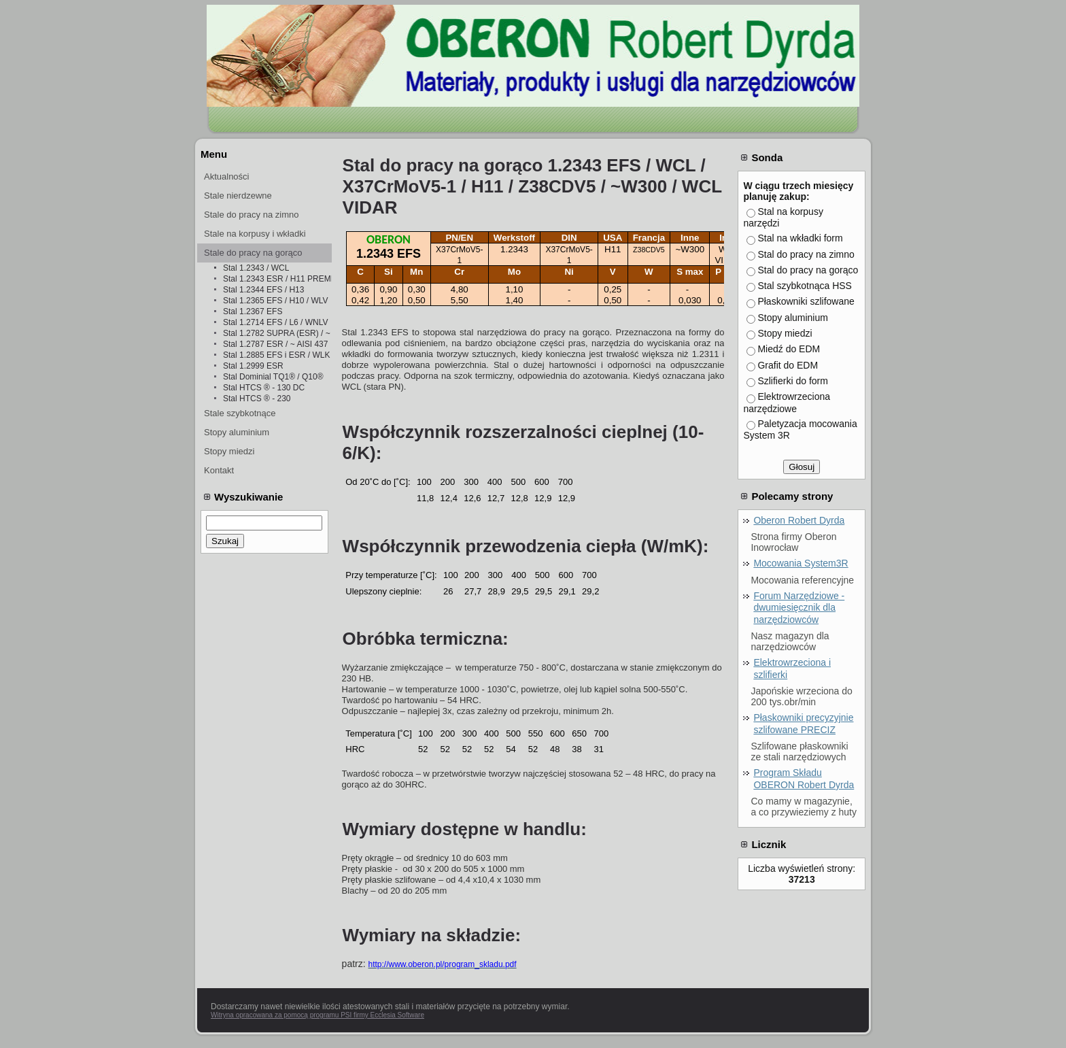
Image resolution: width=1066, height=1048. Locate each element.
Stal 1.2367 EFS (252, 311)
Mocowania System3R (800, 563)
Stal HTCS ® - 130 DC (264, 387)
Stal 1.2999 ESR (253, 366)
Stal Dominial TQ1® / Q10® (273, 377)
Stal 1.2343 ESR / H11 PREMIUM (277, 279)
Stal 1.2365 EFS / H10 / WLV (275, 300)
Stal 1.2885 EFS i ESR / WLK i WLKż (277, 355)
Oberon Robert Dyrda (798, 520)
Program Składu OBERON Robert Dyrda (803, 778)
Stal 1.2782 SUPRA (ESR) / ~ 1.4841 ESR (277, 333)
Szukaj (225, 541)
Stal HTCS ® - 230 (257, 398)
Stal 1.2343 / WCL (256, 268)
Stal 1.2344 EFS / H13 (263, 289)
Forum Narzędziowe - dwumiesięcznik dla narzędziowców (798, 607)
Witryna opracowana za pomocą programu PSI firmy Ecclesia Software (317, 1015)
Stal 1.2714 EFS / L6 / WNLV (275, 322)
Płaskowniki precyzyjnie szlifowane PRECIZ (803, 723)
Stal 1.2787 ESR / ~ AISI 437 (275, 344)
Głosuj (801, 467)
